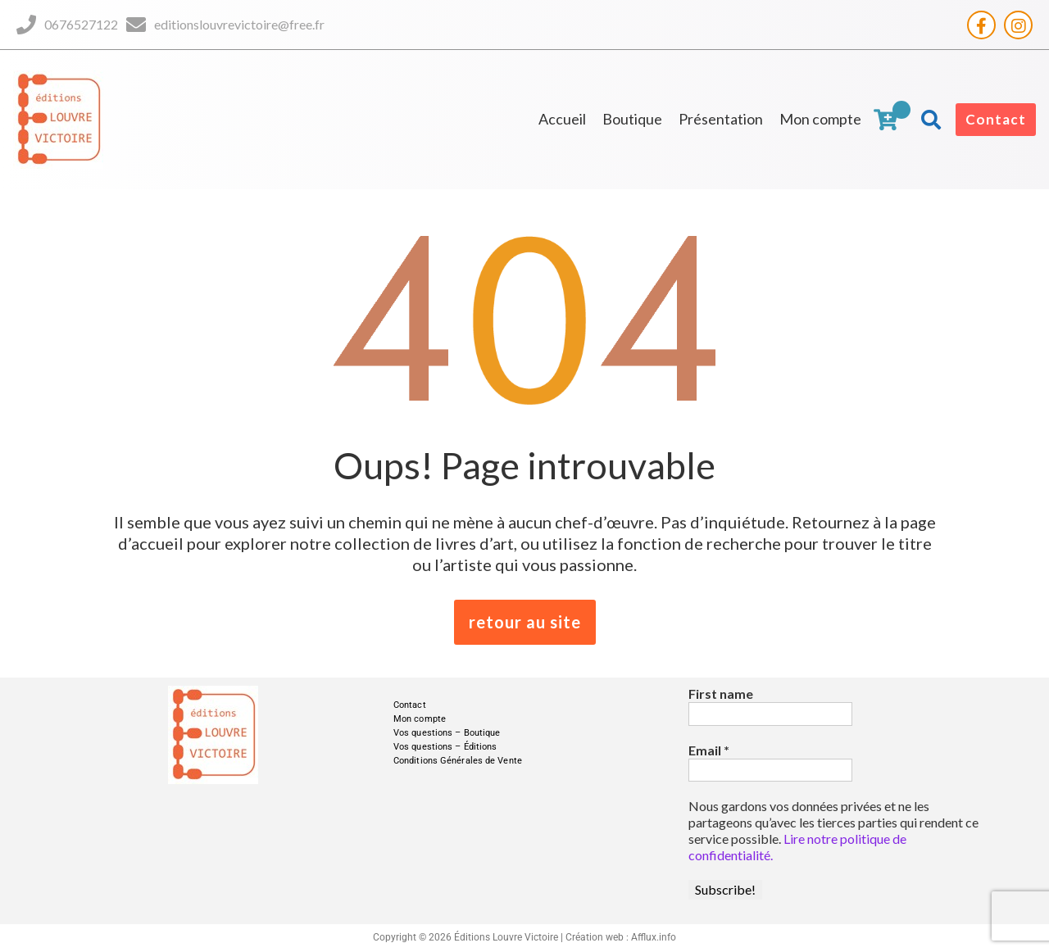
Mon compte (820, 119)
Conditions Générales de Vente (457, 760)
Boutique (632, 119)
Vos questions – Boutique (446, 733)
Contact (995, 119)
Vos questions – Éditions (445, 746)
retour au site (525, 622)
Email (708, 750)
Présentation (721, 119)
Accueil (562, 119)
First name (720, 693)
